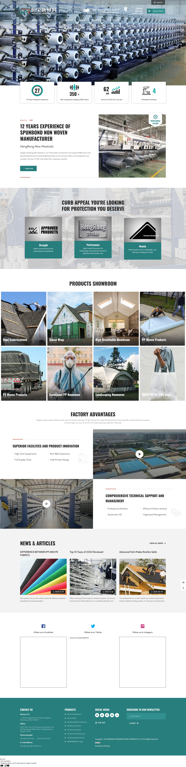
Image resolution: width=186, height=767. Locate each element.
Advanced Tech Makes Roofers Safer (138, 554)
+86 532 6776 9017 (43, 739)
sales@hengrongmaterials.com (34, 2)
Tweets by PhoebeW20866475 (79, 639)
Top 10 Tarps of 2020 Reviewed (86, 554)
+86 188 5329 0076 (59, 2)
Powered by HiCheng (102, 746)
